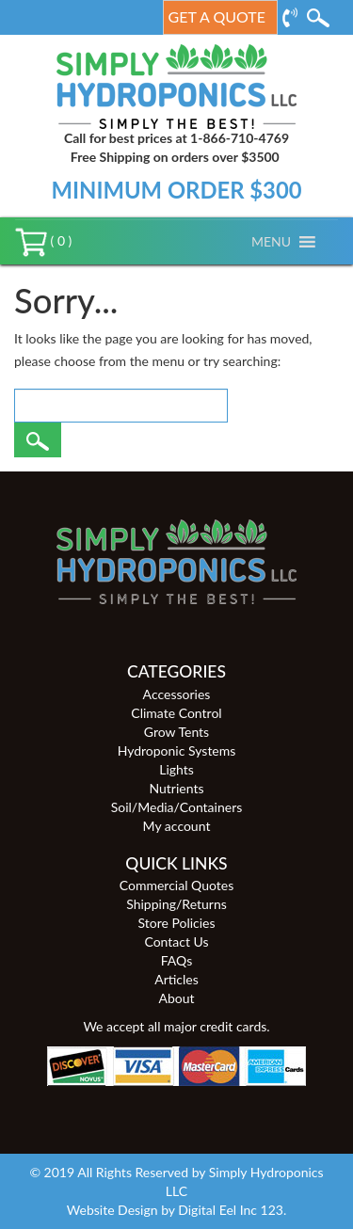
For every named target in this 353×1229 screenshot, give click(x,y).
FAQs (176, 960)
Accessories (177, 694)
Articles (176, 979)
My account (177, 826)
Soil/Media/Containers (177, 807)
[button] (271, 242)
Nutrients (176, 788)
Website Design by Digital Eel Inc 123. (176, 1210)
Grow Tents (176, 732)
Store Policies (176, 923)
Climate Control (176, 713)
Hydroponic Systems (177, 750)
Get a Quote (216, 16)
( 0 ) (43, 240)
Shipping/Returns (176, 904)
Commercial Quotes (176, 885)
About (176, 998)
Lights (176, 769)
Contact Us (176, 942)
